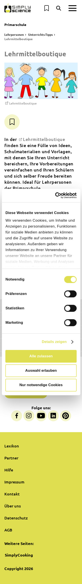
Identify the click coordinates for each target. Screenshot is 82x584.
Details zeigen (54, 342)
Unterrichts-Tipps (40, 35)
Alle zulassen (41, 356)
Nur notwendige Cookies (41, 385)
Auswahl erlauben (41, 370)
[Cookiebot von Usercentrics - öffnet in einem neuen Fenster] (58, 195)
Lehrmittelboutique (18, 39)
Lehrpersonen (14, 35)
